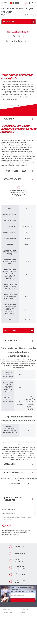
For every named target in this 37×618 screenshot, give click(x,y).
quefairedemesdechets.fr (10, 535)
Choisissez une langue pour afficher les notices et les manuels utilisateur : (18, 479)
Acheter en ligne (9, 22)
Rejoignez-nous (7, 615)
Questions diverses (8, 513)
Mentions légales (8, 612)
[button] (29, 3)
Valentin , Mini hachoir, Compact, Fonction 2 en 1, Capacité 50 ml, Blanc (18, 193)
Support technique (8, 509)
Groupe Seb (23, 612)
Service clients (24, 609)
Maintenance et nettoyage (11, 505)
